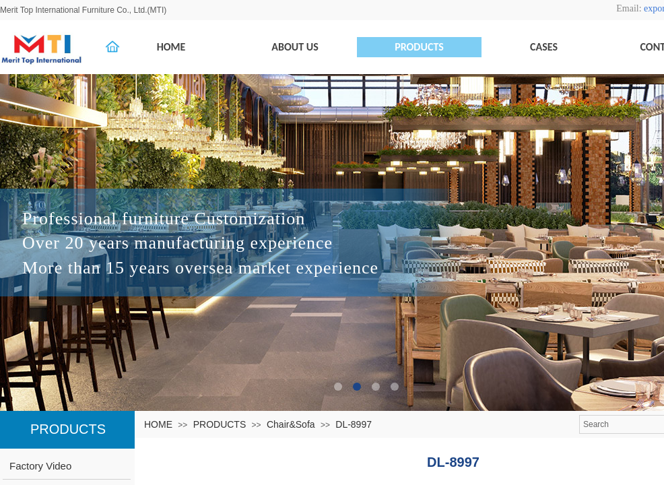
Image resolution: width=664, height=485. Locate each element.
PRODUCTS (219, 424)
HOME (158, 424)
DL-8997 (353, 424)
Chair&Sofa (291, 424)
